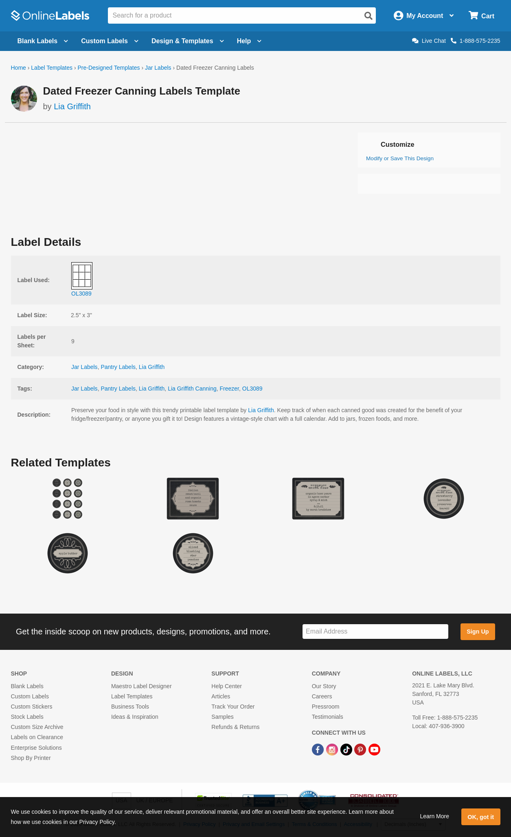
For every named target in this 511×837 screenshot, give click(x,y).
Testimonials (327, 716)
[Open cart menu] (481, 16)
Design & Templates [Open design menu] (187, 41)
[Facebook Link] (318, 749)
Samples (222, 716)
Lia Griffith (72, 106)
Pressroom (326, 706)
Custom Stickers (32, 706)
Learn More (434, 816)
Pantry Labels (118, 367)
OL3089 (252, 388)
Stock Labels (27, 716)
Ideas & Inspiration (134, 716)
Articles (220, 696)
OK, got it (480, 817)
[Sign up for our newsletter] (375, 631)
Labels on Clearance (37, 737)
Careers (322, 696)
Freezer (229, 388)
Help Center (226, 686)
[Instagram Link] (333, 749)
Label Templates (51, 67)
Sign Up (478, 631)
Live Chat (429, 41)
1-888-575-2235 (475, 41)
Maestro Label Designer (141, 686)
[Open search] (368, 16)
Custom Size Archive (37, 727)
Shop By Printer (31, 758)
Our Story (324, 686)
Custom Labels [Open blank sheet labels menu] (109, 41)
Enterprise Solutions (36, 747)
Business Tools (130, 706)
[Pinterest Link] (361, 749)
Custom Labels (30, 696)
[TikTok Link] (347, 749)
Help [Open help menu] (249, 41)
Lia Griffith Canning (192, 388)
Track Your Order (232, 706)
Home (18, 67)
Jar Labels (158, 67)
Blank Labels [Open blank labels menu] (43, 41)
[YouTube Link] (374, 749)
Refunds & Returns (235, 727)
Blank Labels (27, 686)
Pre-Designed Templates (108, 67)
